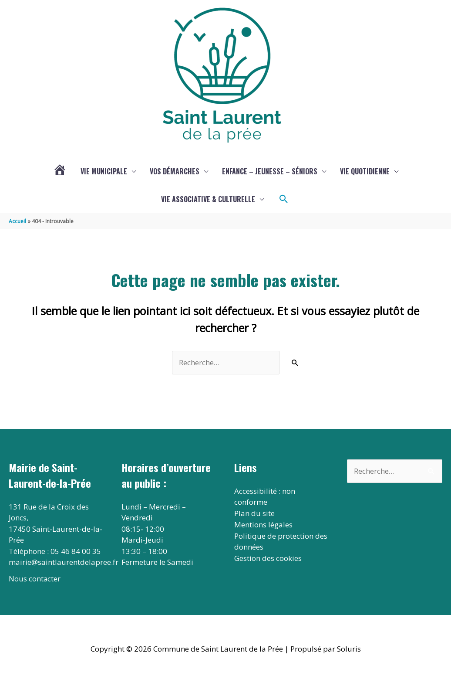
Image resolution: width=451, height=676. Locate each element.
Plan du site (254, 514)
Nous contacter (35, 579)
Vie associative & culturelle (208, 199)
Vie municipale (104, 171)
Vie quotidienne (365, 171)
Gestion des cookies (268, 558)
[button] (283, 199)
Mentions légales (263, 525)
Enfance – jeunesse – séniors (269, 171)
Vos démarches (174, 171)
